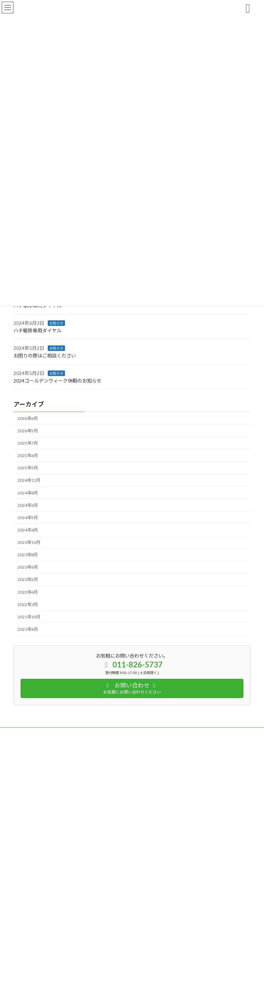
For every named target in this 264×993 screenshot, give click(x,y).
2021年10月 (29, 616)
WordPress (98, 964)
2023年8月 (28, 554)
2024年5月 (28, 517)
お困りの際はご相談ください (44, 355)
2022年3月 (28, 604)
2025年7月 (28, 443)
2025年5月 (28, 467)
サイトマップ (87, 733)
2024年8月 (28, 492)
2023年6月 (28, 567)
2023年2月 (28, 579)
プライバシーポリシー (40, 733)
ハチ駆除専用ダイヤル (37, 330)
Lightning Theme (130, 964)
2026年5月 (28, 430)
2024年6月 (28, 504)
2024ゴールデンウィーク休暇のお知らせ (57, 381)
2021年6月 (28, 629)
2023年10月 (29, 542)
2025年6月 (28, 455)
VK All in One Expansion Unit (171, 964)
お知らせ (56, 323)
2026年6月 (28, 418)
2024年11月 (29, 480)
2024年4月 (28, 530)
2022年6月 (28, 591)
